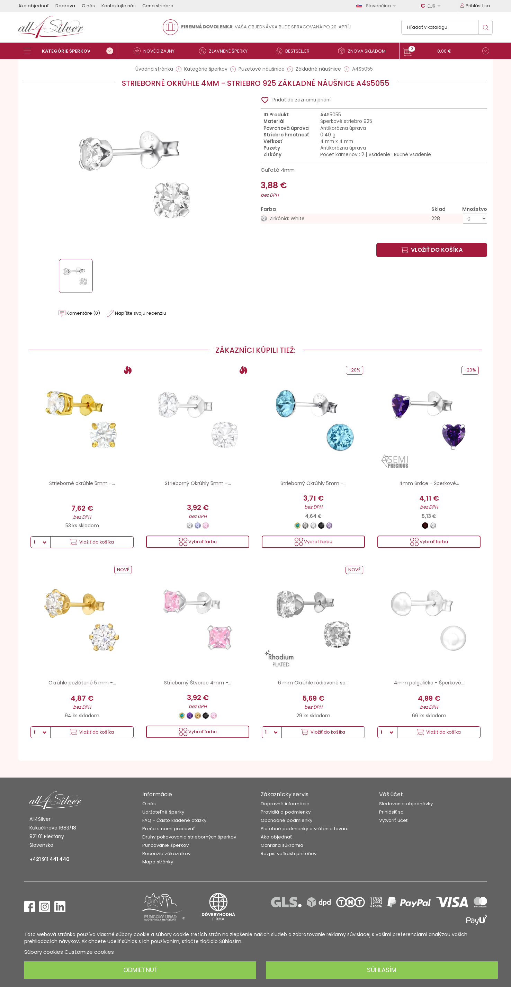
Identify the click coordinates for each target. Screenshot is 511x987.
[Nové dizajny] (156, 51)
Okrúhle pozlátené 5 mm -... (82, 682)
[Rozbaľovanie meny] (432, 6)
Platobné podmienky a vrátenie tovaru (305, 828)
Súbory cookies (43, 951)
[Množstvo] (475, 219)
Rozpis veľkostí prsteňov (288, 853)
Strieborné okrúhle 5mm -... (82, 483)
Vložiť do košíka (432, 250)
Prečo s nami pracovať (168, 828)
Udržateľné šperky (163, 812)
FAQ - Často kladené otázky (174, 820)
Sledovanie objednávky (406, 803)
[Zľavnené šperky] (226, 51)
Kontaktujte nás (118, 6)
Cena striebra (157, 6)
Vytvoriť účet (393, 820)
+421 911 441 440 (49, 859)
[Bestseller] (295, 51)
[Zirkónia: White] (374, 219)
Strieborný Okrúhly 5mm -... (198, 483)
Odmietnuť (140, 970)
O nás (88, 6)
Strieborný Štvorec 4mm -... (197, 682)
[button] (446, 51)
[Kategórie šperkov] (70, 51)
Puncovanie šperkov (165, 845)
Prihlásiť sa (391, 812)
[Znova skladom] (364, 51)
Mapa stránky (157, 862)
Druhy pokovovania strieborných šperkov (189, 837)
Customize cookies (89, 951)
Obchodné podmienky (286, 820)
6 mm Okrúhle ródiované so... (313, 682)
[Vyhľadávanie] (447, 27)
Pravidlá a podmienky (286, 812)
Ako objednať (33, 6)
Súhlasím (381, 970)
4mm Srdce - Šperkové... (429, 483)
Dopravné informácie (285, 803)
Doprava (65, 6)
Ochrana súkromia (282, 845)
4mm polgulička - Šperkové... (429, 682)
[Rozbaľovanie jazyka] (377, 5)
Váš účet (391, 794)
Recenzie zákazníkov (166, 853)
